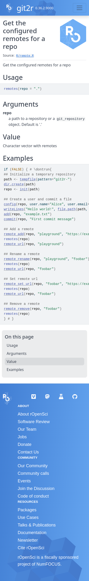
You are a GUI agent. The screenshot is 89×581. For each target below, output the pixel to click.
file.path (67, 209)
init (24, 189)
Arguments (17, 353)
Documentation (32, 532)
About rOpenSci (33, 414)
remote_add (14, 234)
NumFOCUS (49, 564)
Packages (27, 510)
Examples (15, 369)
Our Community (33, 465)
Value (11, 361)
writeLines (14, 209)
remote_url (14, 244)
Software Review (34, 421)
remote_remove (17, 309)
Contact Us (28, 452)
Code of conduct (33, 496)
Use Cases (28, 517)
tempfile (28, 179)
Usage (12, 345)
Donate (25, 444)
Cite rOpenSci (31, 547)
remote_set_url (18, 284)
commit (10, 219)
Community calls (33, 473)
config (10, 204)
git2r (25, 8)
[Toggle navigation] (79, 8)
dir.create (14, 184)
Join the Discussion (36, 488)
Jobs (22, 437)
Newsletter (28, 540)
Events (24, 481)
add (7, 214)
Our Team (27, 429)
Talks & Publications (37, 525)
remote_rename (17, 259)
